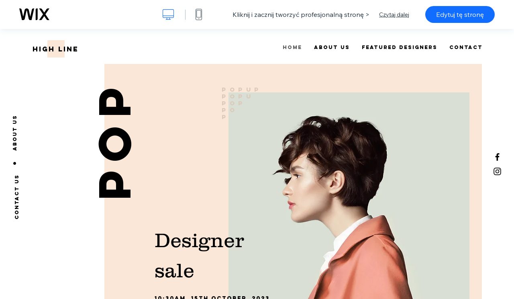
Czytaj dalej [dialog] (394, 14)
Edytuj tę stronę (460, 14)
